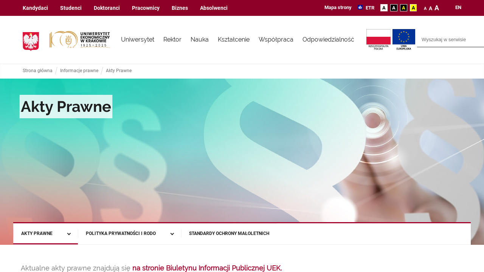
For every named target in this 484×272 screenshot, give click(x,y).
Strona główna (38, 70)
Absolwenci (214, 8)
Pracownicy (146, 8)
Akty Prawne (119, 70)
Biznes (180, 8)
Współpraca (276, 39)
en (458, 7)
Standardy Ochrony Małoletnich (229, 233)
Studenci (71, 8)
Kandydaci (35, 8)
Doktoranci (107, 8)
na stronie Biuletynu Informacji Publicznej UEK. (207, 268)
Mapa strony (338, 7)
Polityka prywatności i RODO (121, 233)
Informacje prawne (79, 70)
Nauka (200, 39)
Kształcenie (234, 39)
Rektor (172, 39)
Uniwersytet (137, 39)
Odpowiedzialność (328, 39)
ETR (369, 8)
